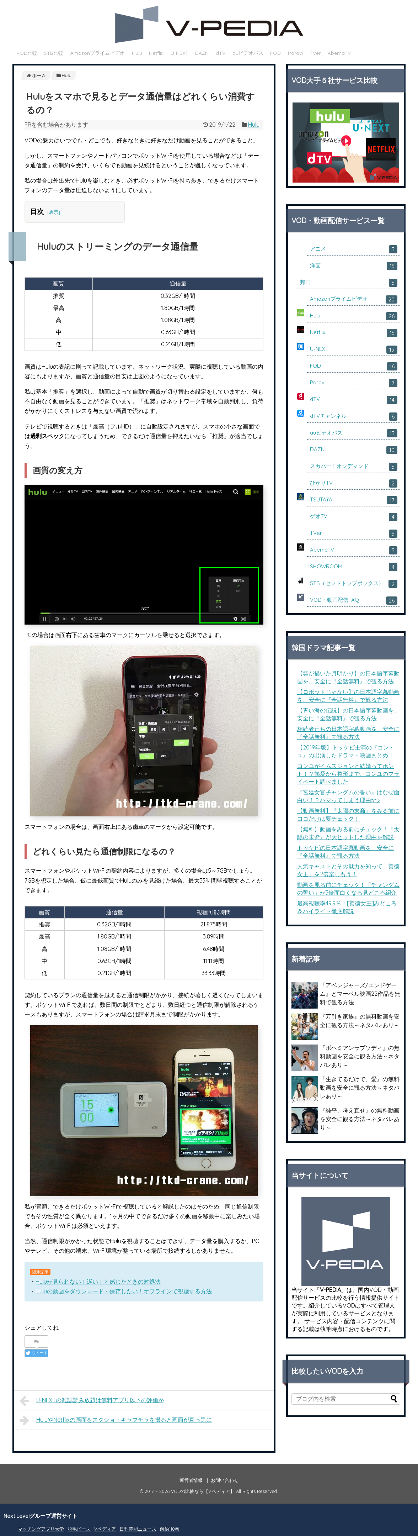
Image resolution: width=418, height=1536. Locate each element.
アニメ (353, 249)
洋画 (353, 266)
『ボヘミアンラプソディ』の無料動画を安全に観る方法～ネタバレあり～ (360, 1056)
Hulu (137, 53)
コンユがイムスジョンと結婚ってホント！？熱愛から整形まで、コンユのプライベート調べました (348, 773)
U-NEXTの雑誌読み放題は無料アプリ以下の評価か (92, 1400)
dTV (220, 53)
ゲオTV (353, 517)
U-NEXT (179, 53)
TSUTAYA (353, 500)
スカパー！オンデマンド (353, 467)
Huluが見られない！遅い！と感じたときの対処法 (98, 1281)
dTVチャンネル (353, 416)
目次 (37, 211)
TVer (315, 53)
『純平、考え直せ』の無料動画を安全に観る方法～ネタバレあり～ (360, 1119)
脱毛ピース (79, 1529)
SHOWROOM (353, 567)
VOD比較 (26, 53)
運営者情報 (191, 1480)
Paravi (295, 53)
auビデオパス (247, 53)
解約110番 (169, 1529)
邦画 (348, 283)
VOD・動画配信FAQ (353, 600)
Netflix (156, 53)
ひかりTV (353, 483)
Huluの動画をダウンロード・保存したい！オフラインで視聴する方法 (124, 1291)
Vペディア (105, 1529)
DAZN (202, 53)
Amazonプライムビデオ (97, 53)
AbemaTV (339, 53)
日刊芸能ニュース (137, 1529)
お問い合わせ (225, 1480)
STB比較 (53, 53)
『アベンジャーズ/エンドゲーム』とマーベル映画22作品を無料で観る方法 (360, 994)
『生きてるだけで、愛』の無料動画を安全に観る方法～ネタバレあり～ (360, 1087)
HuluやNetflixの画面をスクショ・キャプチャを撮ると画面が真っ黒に (116, 1420)
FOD (275, 53)
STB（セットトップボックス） (353, 584)
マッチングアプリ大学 (41, 1529)
